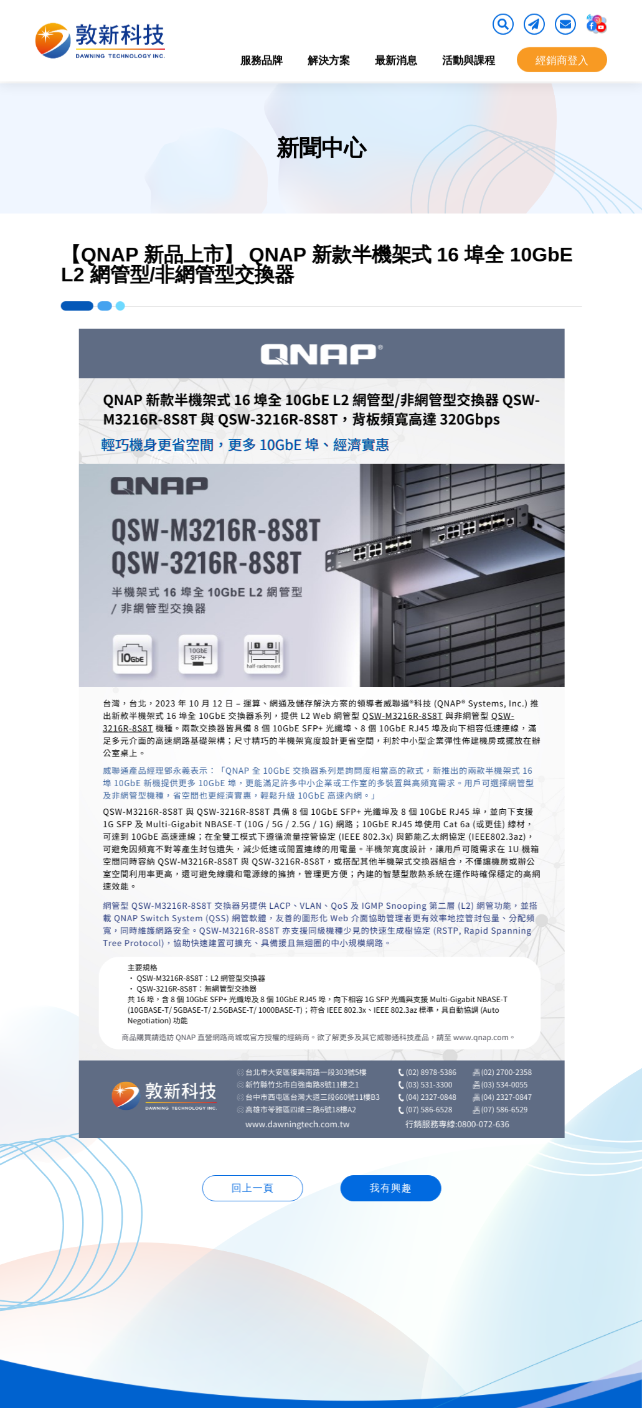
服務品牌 (261, 57)
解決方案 (329, 57)
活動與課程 (468, 57)
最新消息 (396, 57)
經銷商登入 (562, 57)
